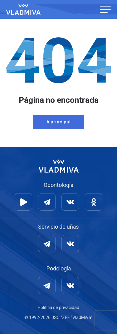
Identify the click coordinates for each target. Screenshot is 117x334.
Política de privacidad (58, 307)
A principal (58, 121)
